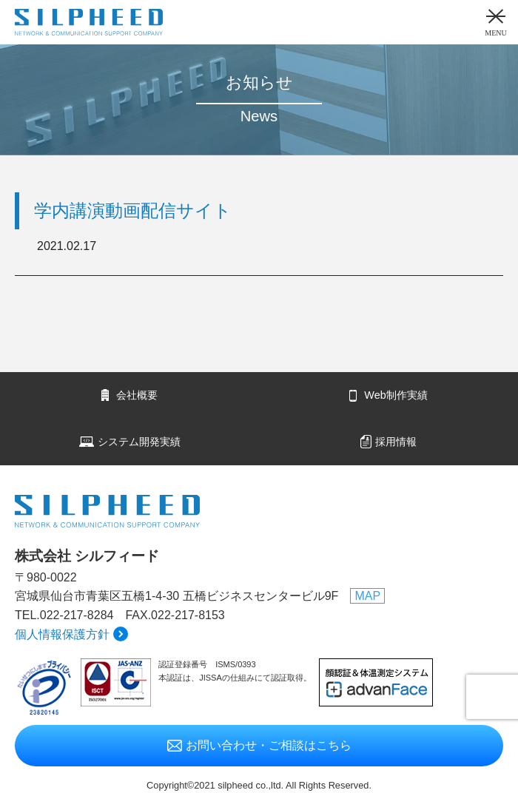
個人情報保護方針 (62, 634)
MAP (367, 596)
